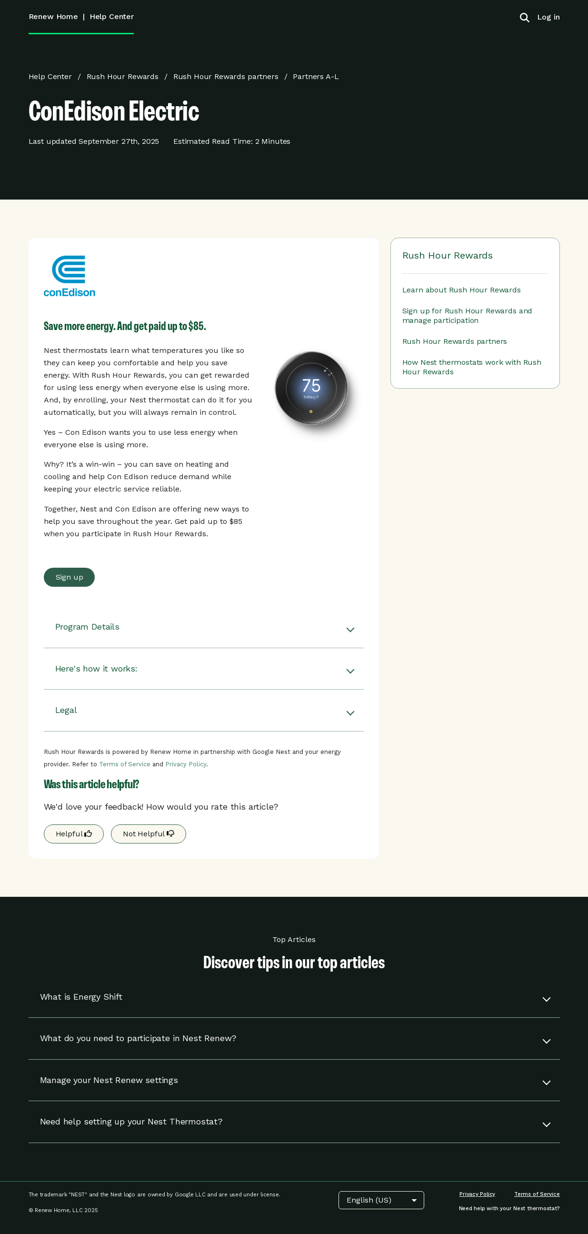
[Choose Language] (381, 1200)
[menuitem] (544, 16)
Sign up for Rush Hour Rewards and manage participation (467, 315)
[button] (204, 627)
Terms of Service (124, 764)
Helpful (74, 833)
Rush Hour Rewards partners (226, 76)
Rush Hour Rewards (123, 76)
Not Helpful (148, 833)
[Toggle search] (524, 17)
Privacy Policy (185, 764)
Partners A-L (316, 76)
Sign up (69, 577)
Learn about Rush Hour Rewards (461, 289)
